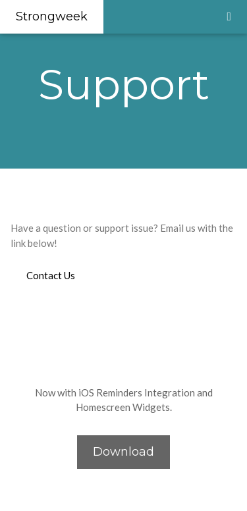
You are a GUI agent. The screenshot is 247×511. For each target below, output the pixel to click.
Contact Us (50, 275)
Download (123, 451)
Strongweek (52, 16)
